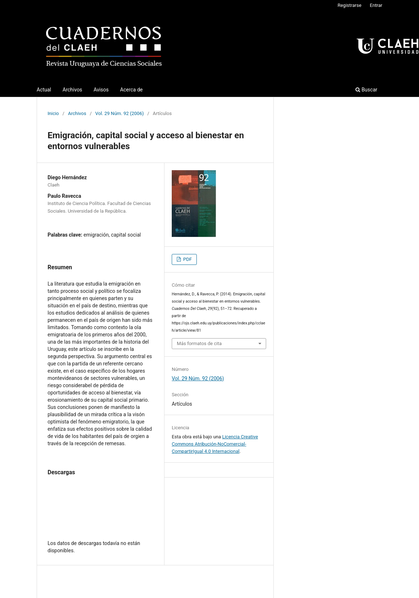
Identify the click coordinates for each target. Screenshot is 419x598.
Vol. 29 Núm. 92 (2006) (119, 113)
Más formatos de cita (199, 343)
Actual (44, 90)
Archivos (72, 90)
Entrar (376, 5)
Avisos (101, 90)
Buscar (366, 90)
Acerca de (131, 90)
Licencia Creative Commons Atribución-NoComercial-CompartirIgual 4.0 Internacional (215, 444)
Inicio (53, 113)
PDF (187, 259)
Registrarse (350, 5)
